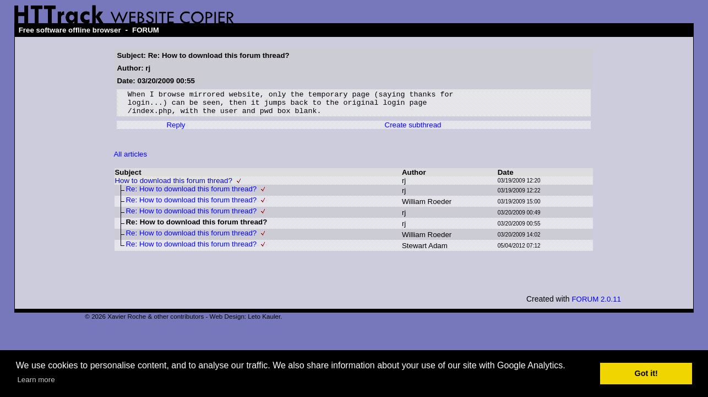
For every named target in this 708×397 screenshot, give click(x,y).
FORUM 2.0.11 (596, 304)
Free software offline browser (70, 30)
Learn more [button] (36, 379)
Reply (175, 130)
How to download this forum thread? (173, 185)
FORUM (145, 30)
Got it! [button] (646, 373)
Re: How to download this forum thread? (191, 194)
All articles (130, 159)
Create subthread (413, 130)
